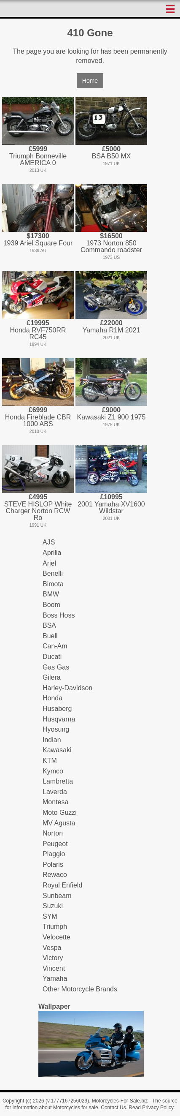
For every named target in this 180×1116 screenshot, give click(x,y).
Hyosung (56, 729)
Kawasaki (57, 750)
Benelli (53, 573)
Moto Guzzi (60, 812)
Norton (53, 833)
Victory (53, 957)
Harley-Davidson (67, 687)
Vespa (52, 947)
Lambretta (58, 781)
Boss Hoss (59, 615)
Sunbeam (57, 895)
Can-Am (55, 646)
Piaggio (54, 853)
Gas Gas (56, 667)
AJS (49, 542)
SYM (50, 916)
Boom (51, 604)
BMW (51, 594)
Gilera (52, 677)
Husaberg (57, 708)
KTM (50, 760)
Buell (50, 636)
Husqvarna (59, 719)
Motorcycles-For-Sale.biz (120, 1101)
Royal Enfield (62, 885)
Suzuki (53, 905)
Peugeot (55, 843)
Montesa (55, 802)
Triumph (55, 926)
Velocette (56, 937)
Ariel (49, 563)
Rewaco (55, 874)
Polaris (53, 864)
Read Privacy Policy (151, 1108)
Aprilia (52, 552)
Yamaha (55, 978)
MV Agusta (59, 823)
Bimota (53, 584)
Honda (52, 698)
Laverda (55, 791)
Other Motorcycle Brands (80, 989)
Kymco (53, 771)
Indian (52, 739)
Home (90, 80)
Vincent (54, 968)
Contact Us (113, 1108)
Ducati (52, 656)
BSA (49, 625)
